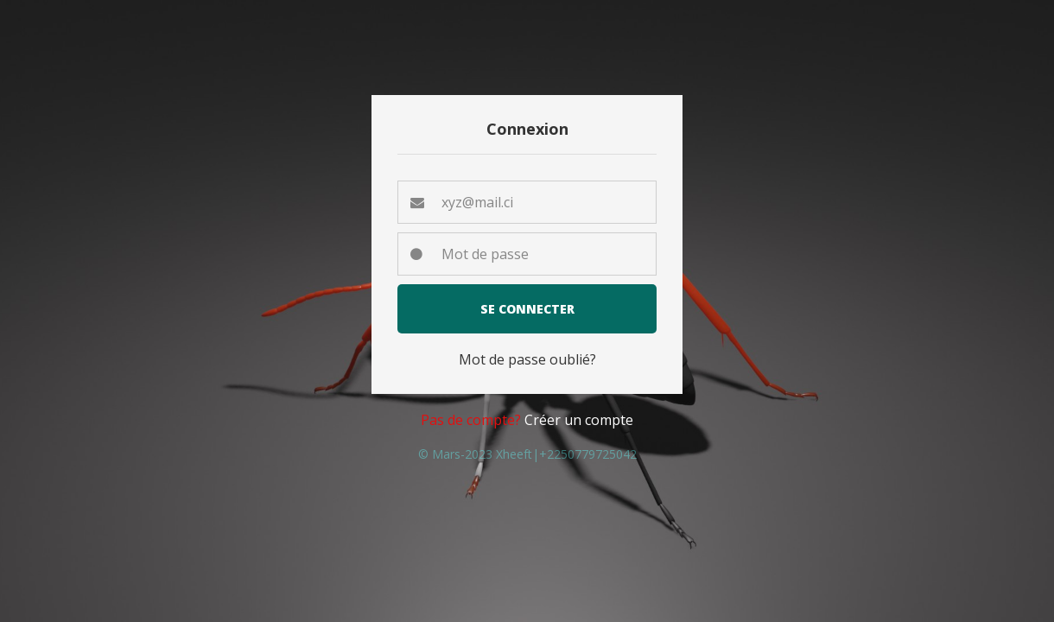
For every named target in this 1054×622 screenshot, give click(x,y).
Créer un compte (578, 419)
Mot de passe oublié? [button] (527, 359)
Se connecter (527, 309)
